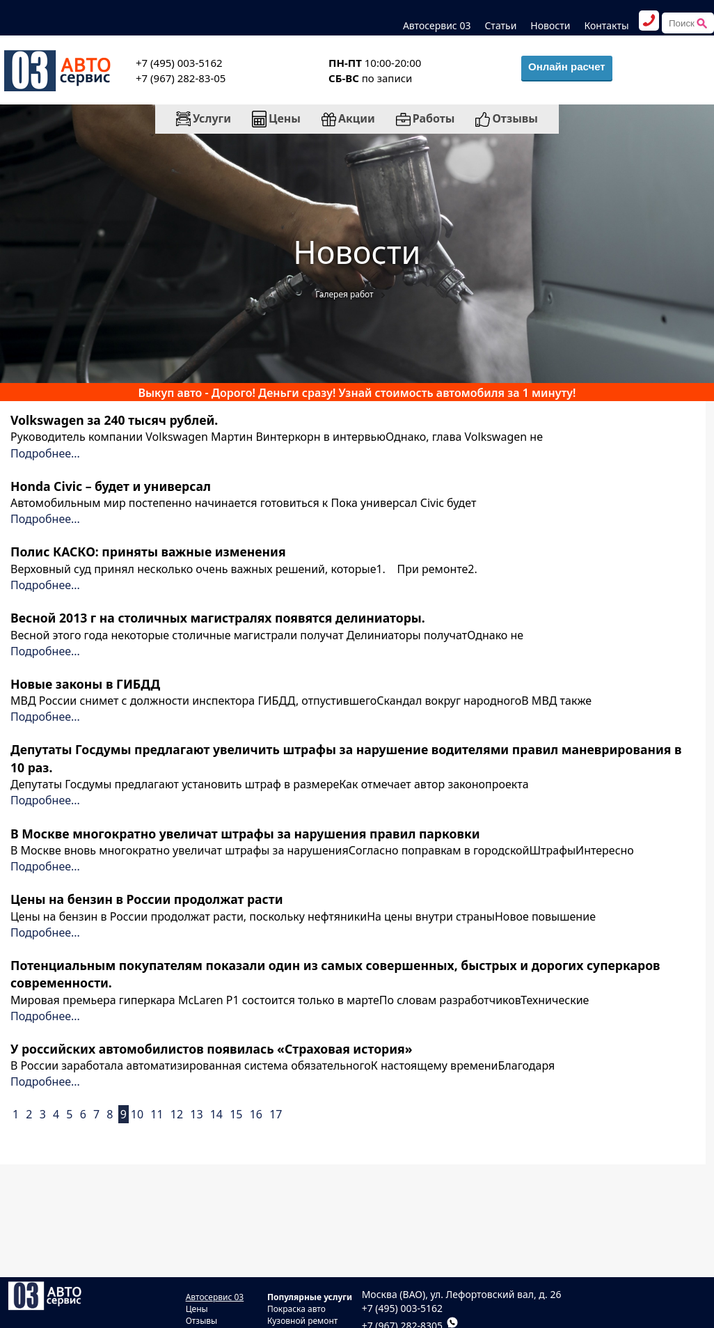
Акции (348, 118)
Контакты (606, 25)
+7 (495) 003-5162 (402, 1308)
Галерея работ (344, 294)
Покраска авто (296, 1309)
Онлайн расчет (566, 66)
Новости (550, 25)
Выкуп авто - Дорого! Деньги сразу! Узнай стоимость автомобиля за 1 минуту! (357, 392)
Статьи (500, 25)
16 (256, 1114)
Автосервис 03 (437, 25)
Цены (276, 119)
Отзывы (506, 118)
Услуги (203, 118)
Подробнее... (45, 453)
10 (137, 1114)
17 (275, 1114)
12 (176, 1114)
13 (196, 1114)
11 (156, 1114)
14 (216, 1114)
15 (236, 1114)
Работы (425, 118)
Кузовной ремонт (302, 1321)
